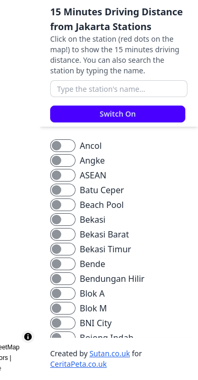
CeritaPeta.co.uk (78, 364)
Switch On (118, 114)
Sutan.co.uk (109, 353)
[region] (20, 190)
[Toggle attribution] (28, 336)
